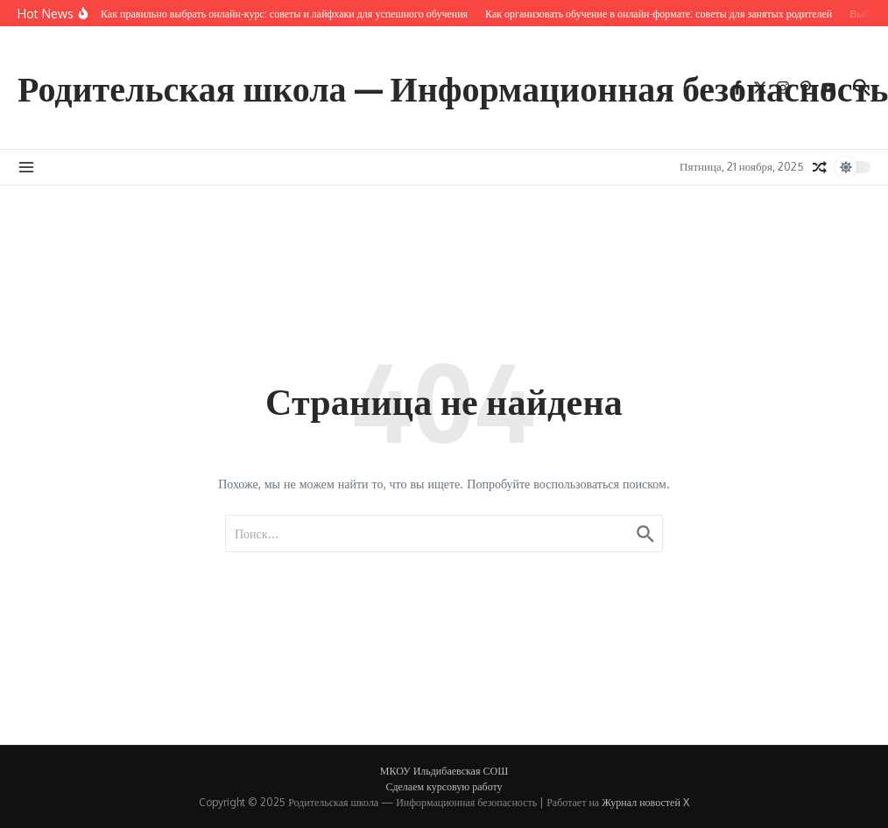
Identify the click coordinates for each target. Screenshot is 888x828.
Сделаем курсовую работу (443, 786)
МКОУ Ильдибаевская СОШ (444, 770)
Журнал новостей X (645, 802)
